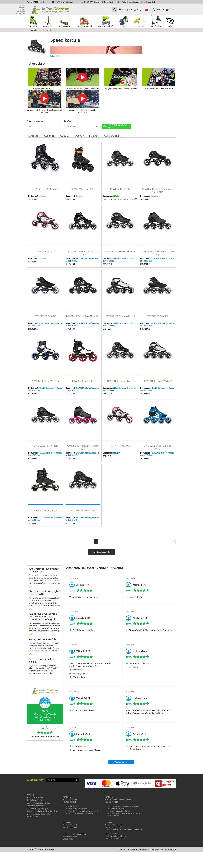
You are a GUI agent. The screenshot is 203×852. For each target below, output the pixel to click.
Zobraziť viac (55, 56)
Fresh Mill (172, 849)
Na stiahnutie (32, 817)
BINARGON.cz (141, 849)
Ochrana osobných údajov (37, 808)
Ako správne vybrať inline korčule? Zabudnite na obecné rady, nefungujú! (43, 617)
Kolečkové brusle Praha (50, 9)
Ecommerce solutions (127, 849)
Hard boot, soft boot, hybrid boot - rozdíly (45, 593)
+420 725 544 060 (36, 2)
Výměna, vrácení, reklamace (38, 803)
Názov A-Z (64, 136)
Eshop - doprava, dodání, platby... (40, 814)
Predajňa (126, 9)
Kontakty (30, 795)
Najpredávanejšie (112, 136)
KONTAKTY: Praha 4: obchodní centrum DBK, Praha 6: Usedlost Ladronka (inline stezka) (119, 2)
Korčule (34, 30)
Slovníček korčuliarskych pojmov (42, 660)
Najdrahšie (49, 136)
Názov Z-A (79, 136)
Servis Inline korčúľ (34, 800)
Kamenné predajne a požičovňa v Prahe (43, 811)
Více (31, 586)
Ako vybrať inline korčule (42, 639)
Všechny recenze (121, 762)
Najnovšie (94, 136)
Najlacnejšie (33, 136)
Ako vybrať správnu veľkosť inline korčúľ (44, 570)
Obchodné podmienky (36, 806)
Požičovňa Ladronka (35, 797)
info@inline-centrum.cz (64, 2)
